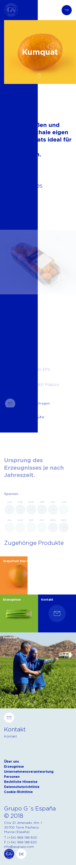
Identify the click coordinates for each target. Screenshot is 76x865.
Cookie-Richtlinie (18, 792)
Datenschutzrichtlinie (22, 787)
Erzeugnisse (14, 766)
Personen (12, 777)
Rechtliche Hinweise (20, 782)
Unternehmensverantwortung (29, 771)
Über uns (11, 761)
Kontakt (10, 736)
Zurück (9, 108)
